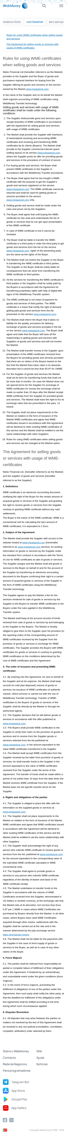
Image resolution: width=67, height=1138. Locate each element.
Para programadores (16, 1071)
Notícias (42, 1064)
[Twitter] (11, 1120)
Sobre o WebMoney (16, 1051)
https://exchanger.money (16, 934)
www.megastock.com (37, 89)
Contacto (9, 1058)
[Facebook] (5, 1120)
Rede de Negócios (15, 1064)
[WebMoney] (15, 6)
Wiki (39, 1051)
